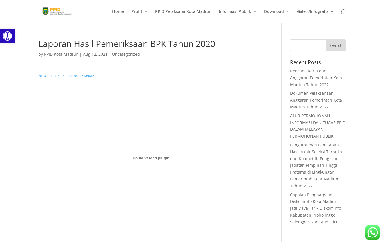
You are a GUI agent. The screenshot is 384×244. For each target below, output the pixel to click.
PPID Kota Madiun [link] (61, 54)
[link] (7, 36)
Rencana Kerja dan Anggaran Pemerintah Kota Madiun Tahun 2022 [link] (316, 77)
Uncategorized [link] (126, 54)
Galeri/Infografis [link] (312, 11)
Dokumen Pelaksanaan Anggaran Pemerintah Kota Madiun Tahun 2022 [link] (316, 100)
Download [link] (274, 11)
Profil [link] (136, 11)
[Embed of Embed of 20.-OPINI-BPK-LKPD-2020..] (151, 158)
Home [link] (118, 11)
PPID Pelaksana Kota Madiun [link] (183, 11)
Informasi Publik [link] (235, 11)
